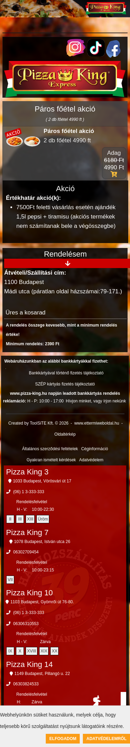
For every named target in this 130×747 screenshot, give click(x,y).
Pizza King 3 (27, 472)
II (10, 519)
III (20, 519)
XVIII (31, 651)
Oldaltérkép (65, 434)
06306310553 (25, 623)
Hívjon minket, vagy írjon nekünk (96, 401)
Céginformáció (94, 448)
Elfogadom (62, 738)
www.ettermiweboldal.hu (96, 423)
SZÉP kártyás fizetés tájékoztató (65, 384)
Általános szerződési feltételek (50, 448)
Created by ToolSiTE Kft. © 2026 (38, 423)
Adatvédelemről (106, 738)
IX (10, 651)
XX (54, 651)
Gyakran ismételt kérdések (51, 459)
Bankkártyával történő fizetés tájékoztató (66, 373)
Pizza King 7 (27, 532)
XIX (44, 651)
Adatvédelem (91, 459)
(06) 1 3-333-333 (28, 491)
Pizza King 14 (29, 664)
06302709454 (25, 552)
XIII (30, 519)
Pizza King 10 (29, 592)
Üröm (43, 519)
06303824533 (25, 684)
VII (10, 579)
